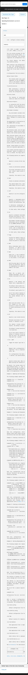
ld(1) (8, 656)
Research (22, 14)
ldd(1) (19, 501)
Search (24, 4)
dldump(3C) (19, 656)
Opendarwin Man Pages (8, 14)
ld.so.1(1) (13, 656)
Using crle (4, 669)
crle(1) (5, 30)
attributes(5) (12, 644)
